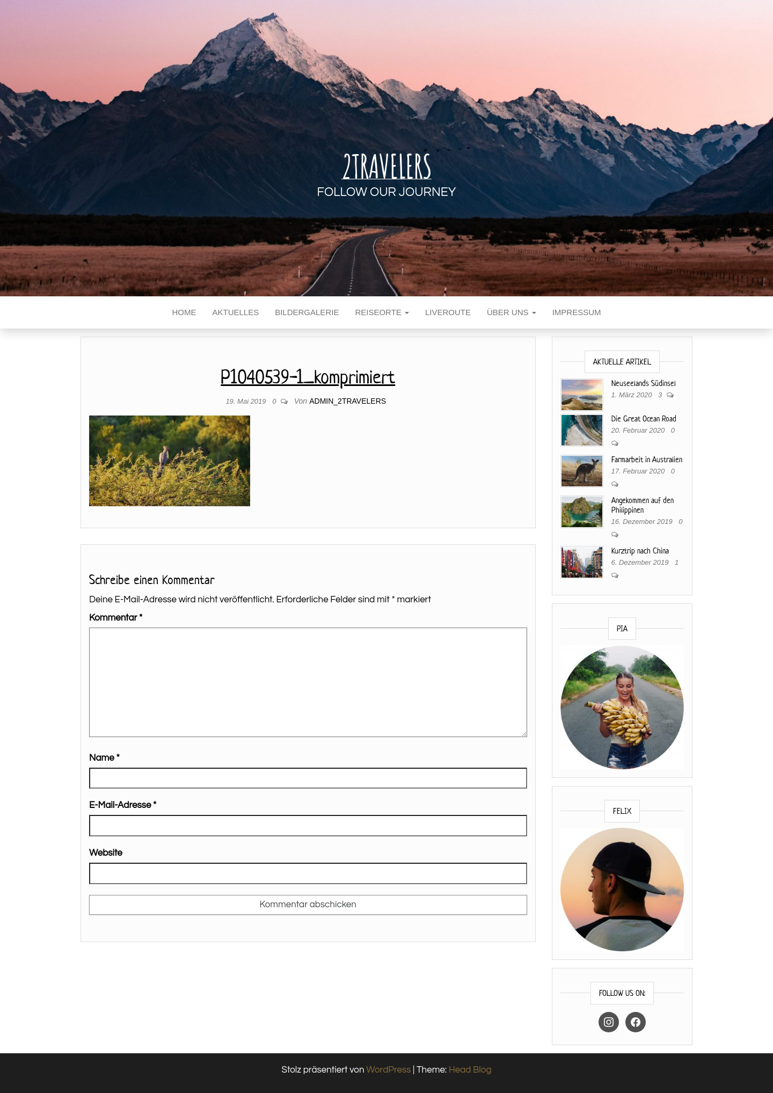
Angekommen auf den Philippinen (642, 505)
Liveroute (448, 312)
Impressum (576, 312)
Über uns (511, 312)
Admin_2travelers (347, 401)
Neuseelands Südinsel (643, 383)
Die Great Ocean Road (643, 418)
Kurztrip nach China (640, 550)
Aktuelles (235, 312)
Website (105, 853)
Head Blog (470, 1070)
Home (184, 312)
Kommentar (115, 618)
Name (104, 758)
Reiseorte (382, 312)
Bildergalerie (307, 312)
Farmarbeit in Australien (646, 459)
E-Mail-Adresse (122, 805)
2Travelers (386, 165)
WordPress (388, 1070)
